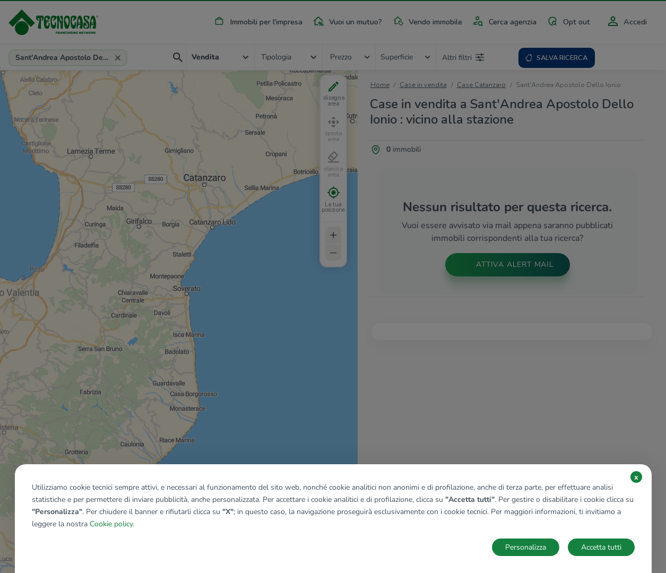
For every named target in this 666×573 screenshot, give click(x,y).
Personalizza (525, 547)
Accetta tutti (601, 547)
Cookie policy (111, 524)
